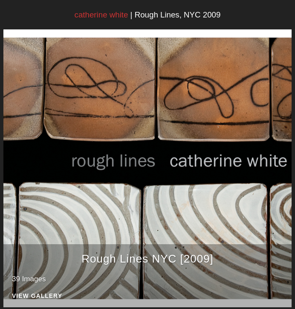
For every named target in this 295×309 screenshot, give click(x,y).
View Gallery (37, 296)
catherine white (101, 14)
